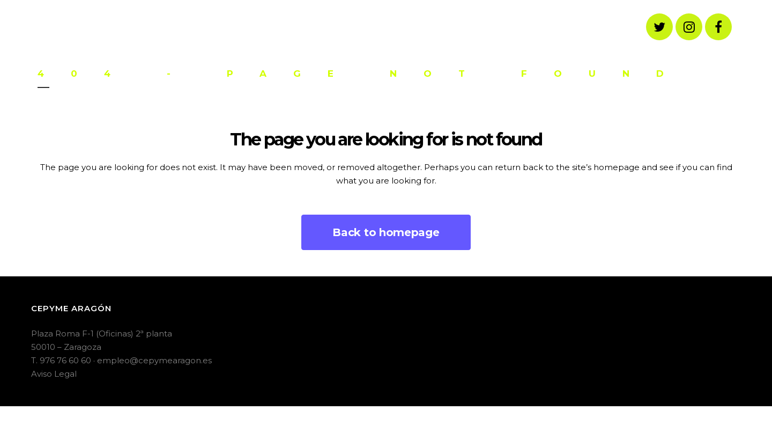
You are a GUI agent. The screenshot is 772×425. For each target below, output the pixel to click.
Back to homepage (385, 232)
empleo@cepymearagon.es (154, 360)
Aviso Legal (54, 374)
